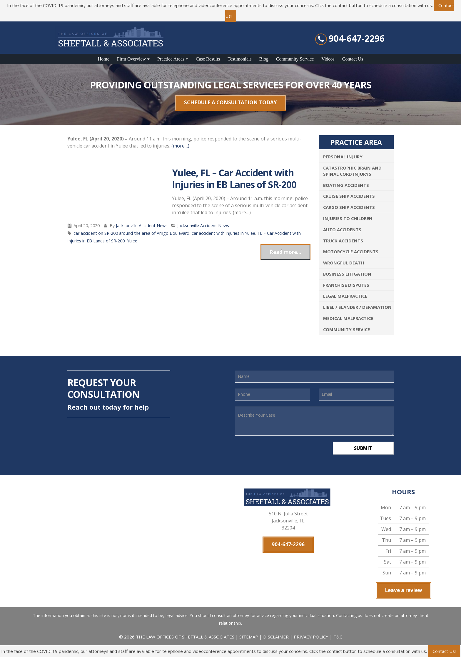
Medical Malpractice (348, 318)
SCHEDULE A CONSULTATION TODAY (230, 102)
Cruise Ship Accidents (349, 196)
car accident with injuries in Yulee (223, 233)
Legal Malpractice (345, 296)
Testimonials (240, 58)
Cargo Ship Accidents (349, 207)
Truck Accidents (343, 241)
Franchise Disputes (346, 285)
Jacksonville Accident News (142, 225)
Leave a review (403, 590)
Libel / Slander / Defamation (357, 307)
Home (103, 58)
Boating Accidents (346, 185)
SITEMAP (249, 637)
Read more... (285, 252)
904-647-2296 (357, 38)
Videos (327, 58)
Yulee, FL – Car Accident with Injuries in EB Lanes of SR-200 (234, 178)
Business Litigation (347, 274)
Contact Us (352, 58)
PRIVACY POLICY (311, 637)
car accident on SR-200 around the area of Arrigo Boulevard (131, 233)
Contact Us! (444, 651)
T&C (337, 637)
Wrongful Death (343, 263)
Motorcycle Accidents (350, 251)
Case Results (208, 58)
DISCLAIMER (276, 637)
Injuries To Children (348, 218)
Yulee (132, 241)
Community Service (295, 58)
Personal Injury (343, 157)
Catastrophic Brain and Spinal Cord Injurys (352, 171)
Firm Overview (131, 58)
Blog (263, 58)
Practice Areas (170, 58)
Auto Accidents (342, 229)
